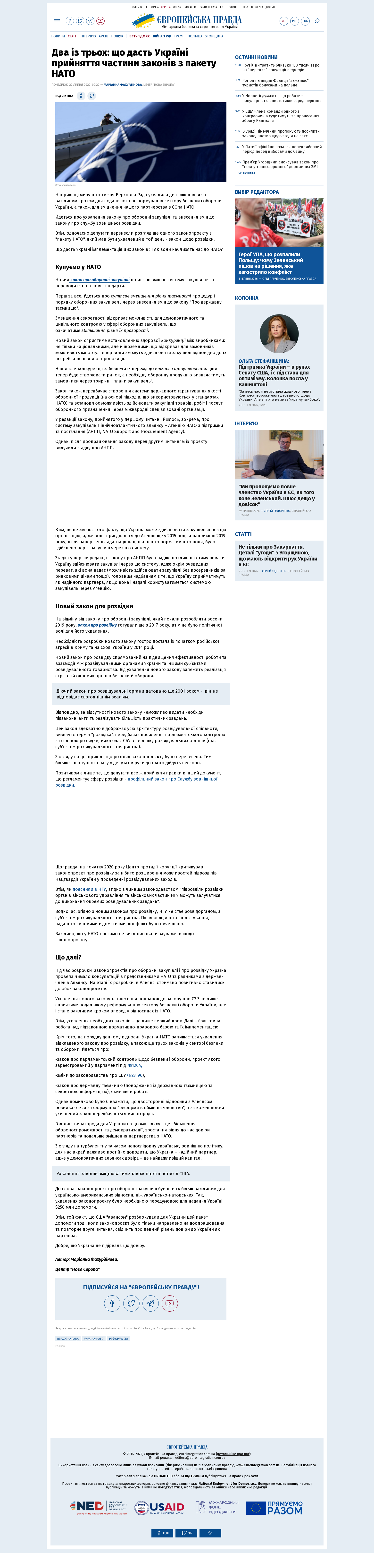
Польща (195, 36)
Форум (177, 7)
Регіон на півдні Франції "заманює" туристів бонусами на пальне (275, 239)
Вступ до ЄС (139, 36)
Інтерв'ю (88, 36)
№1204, (134, 1065)
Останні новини (256, 213)
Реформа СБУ (118, 1339)
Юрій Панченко (273, 435)
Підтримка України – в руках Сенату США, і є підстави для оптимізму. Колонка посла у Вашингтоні (274, 532)
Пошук (117, 36)
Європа (166, 7)
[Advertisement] (140, 489)
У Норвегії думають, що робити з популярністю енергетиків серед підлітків (282, 254)
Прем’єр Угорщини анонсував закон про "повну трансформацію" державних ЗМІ (280, 320)
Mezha (259, 7)
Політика (136, 7)
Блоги (188, 7)
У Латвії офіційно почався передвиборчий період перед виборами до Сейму (282, 305)
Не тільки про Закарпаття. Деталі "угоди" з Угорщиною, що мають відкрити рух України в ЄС (278, 712)
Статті (73, 36)
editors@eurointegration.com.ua (200, 1458)
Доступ (270, 7)
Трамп (179, 36)
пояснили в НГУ (89, 889)
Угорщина (214, 36)
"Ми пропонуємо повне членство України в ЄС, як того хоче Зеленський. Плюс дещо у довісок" (277, 652)
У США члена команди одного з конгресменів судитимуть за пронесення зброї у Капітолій (280, 272)
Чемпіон (235, 7)
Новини (58, 36)
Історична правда (205, 7)
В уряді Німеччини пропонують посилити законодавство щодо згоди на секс (281, 290)
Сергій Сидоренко (277, 667)
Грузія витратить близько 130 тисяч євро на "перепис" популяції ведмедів (280, 224)
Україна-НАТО (94, 1339)
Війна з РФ (162, 36)
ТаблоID (248, 7)
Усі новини (247, 329)
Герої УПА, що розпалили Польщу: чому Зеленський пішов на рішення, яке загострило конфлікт (271, 420)
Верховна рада (68, 1339)
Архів (103, 36)
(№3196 (134, 1075)
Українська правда (112, 7)
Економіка (152, 7)
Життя (223, 7)
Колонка (246, 454)
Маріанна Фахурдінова (123, 84)
